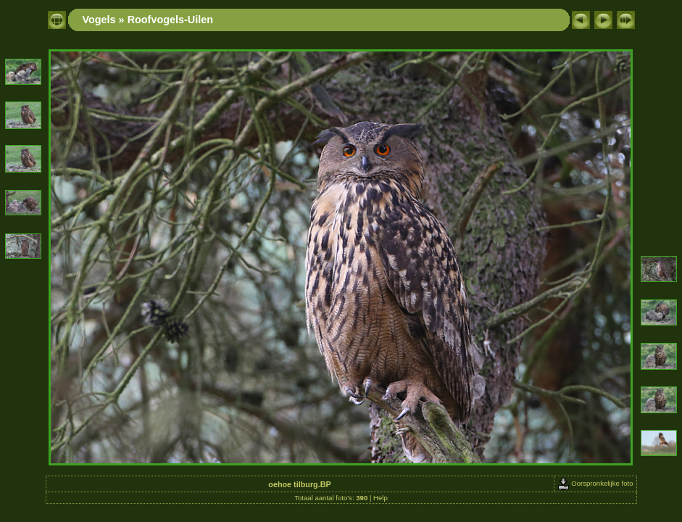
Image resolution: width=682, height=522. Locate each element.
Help (380, 498)
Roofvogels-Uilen (170, 19)
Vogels (99, 19)
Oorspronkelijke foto (595, 483)
